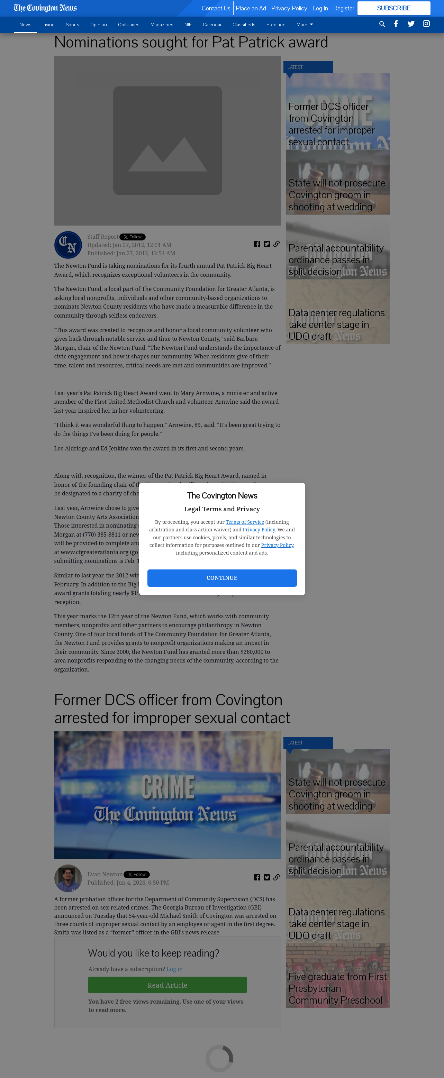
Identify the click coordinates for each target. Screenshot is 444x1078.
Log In (320, 8)
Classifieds (244, 24)
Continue (222, 578)
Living (49, 24)
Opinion (98, 24)
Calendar (212, 24)
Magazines (162, 24)
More (306, 24)
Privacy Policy (259, 529)
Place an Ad (251, 8)
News (25, 24)
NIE (188, 24)
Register (343, 8)
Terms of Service (245, 522)
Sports (72, 24)
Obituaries (128, 24)
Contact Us (216, 8)
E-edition (276, 24)
